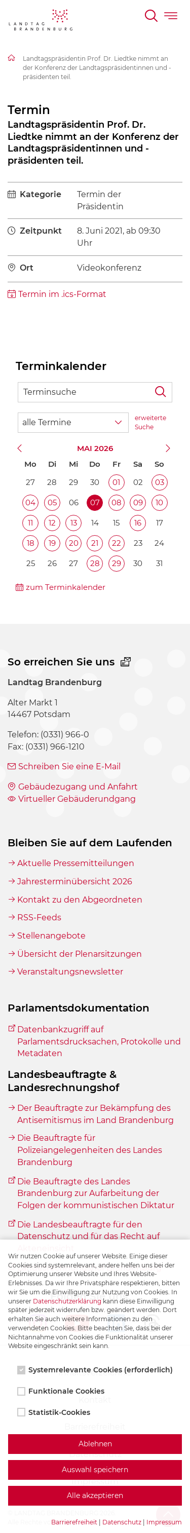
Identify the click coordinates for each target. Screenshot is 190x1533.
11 (30, 523)
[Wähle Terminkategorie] (73, 423)
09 (138, 502)
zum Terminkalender (65, 587)
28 (95, 563)
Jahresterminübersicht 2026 (74, 881)
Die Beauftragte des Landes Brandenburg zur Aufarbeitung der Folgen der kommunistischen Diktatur (95, 1193)
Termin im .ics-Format (62, 294)
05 (52, 502)
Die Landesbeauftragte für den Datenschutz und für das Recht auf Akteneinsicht (88, 1236)
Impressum (164, 1522)
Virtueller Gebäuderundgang (77, 799)
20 (74, 543)
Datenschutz (121, 1522)
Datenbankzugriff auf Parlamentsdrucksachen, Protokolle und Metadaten (99, 1041)
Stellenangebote (51, 936)
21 (94, 543)
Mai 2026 (95, 448)
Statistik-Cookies (54, 1412)
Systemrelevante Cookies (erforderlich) (96, 1369)
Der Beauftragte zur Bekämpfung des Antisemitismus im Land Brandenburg (95, 1114)
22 (116, 543)
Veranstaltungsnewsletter (70, 972)
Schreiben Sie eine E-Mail (69, 766)
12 (52, 523)
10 (159, 502)
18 (30, 543)
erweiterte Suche (150, 422)
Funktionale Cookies (61, 1391)
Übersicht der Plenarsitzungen (79, 954)
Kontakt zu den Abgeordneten (79, 900)
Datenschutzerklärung (67, 1301)
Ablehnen (95, 1443)
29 (116, 563)
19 (52, 543)
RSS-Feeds (39, 917)
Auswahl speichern (95, 1469)
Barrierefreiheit (74, 1522)
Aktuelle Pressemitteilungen (75, 863)
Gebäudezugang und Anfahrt (78, 787)
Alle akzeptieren (95, 1495)
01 (116, 482)
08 (116, 502)
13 (73, 523)
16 (137, 523)
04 (30, 502)
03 (159, 482)
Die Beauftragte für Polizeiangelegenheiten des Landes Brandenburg (89, 1150)
